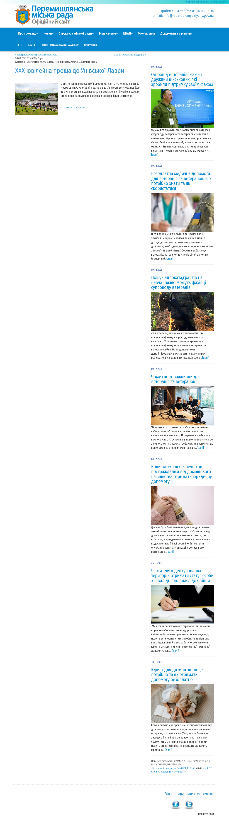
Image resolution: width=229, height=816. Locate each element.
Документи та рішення (176, 33)
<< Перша (156, 768)
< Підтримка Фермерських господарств (36, 54)
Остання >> (180, 771)
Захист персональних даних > (130, 54)
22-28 (180, 768)
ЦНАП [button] (128, 33)
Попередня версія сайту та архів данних (205, 1)
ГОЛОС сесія (26, 45)
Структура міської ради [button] (76, 33)
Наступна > (167, 771)
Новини (48, 33)
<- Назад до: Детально (73, 107)
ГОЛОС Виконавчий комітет (59, 45)
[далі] (154, 154)
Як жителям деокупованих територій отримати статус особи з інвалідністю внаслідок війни (182, 575)
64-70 (157, 771)
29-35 (186, 768)
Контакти (90, 45)
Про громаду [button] (28, 33)
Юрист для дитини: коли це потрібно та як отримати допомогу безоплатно (177, 674)
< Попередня (169, 768)
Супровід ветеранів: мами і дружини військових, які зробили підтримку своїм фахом (182, 79)
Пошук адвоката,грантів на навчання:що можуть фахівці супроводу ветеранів (178, 282)
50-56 (206, 768)
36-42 (193, 768)
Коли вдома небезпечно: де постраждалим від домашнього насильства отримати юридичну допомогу (181, 474)
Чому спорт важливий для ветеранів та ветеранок (176, 379)
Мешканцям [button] (108, 33)
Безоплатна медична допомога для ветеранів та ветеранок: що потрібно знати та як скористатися (181, 181)
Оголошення (146, 33)
